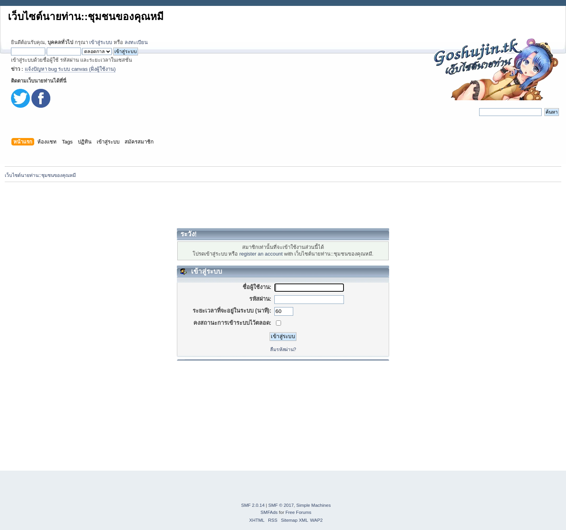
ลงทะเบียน (136, 42)
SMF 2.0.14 (253, 505)
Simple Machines (313, 505)
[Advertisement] (283, 205)
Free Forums (298, 512)
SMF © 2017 (281, 505)
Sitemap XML (294, 520)
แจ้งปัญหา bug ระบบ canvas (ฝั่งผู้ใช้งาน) (70, 69)
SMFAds (269, 512)
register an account (261, 254)
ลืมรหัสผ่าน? (283, 349)
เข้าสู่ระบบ (100, 42)
